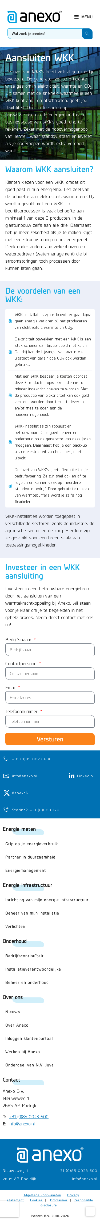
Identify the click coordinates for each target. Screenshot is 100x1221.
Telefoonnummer (22, 711)
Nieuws (12, 1011)
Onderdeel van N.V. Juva (29, 1065)
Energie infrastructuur (27, 885)
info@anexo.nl (22, 1124)
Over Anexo (17, 1025)
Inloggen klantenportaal (29, 1038)
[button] (83, 17)
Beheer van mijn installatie (32, 913)
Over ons (13, 997)
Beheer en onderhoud (27, 982)
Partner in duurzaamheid (30, 857)
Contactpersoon (21, 664)
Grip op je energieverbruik (31, 843)
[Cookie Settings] (90, 1211)
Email (11, 687)
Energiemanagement (25, 870)
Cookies (36, 1200)
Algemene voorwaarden (42, 1195)
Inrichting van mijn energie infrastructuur (47, 899)
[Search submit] (87, 33)
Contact (11, 1079)
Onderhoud (15, 941)
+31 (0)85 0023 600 (29, 1117)
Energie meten (19, 829)
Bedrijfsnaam (19, 640)
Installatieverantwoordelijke (33, 969)
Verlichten (15, 926)
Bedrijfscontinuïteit (24, 955)
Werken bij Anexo (22, 1051)
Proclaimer (58, 1200)
